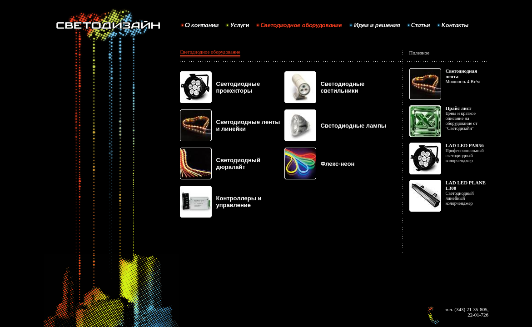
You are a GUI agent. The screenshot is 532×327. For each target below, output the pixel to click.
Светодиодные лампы (353, 125)
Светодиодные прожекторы (238, 87)
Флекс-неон (338, 163)
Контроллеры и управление (239, 201)
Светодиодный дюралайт (238, 163)
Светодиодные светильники (343, 87)
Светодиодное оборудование (210, 51)
